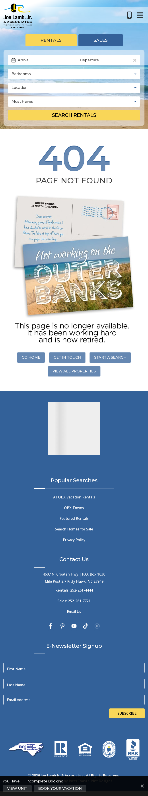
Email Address (18, 699)
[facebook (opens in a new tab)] (51, 626)
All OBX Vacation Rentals (74, 497)
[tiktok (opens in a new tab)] (85, 626)
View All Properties (74, 371)
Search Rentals (74, 115)
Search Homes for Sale (74, 529)
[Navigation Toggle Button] (140, 15)
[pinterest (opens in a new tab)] (62, 626)
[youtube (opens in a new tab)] (74, 626)
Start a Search (110, 357)
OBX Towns (74, 507)
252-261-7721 (79, 600)
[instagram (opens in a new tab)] (97, 626)
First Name (16, 668)
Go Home (31, 357)
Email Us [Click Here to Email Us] (74, 611)
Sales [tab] (100, 40)
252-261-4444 (81, 590)
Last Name (16, 684)
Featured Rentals (74, 518)
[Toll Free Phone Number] (129, 15)
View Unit (17, 788)
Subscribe (126, 713)
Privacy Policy (74, 539)
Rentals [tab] (51, 40)
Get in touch (67, 357)
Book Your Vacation (60, 788)
